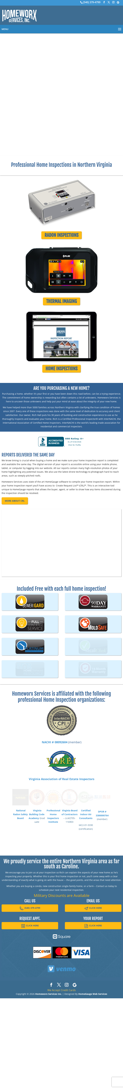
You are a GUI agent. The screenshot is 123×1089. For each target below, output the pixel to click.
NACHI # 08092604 (54, 826)
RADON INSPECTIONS (61, 236)
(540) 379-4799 (91, 2)
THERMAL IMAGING (61, 307)
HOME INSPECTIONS (61, 380)
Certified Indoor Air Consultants (85, 904)
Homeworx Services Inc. (48, 1078)
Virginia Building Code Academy (36, 904)
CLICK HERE (93, 993)
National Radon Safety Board (20, 904)
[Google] (118, 2)
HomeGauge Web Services (92, 1078)
